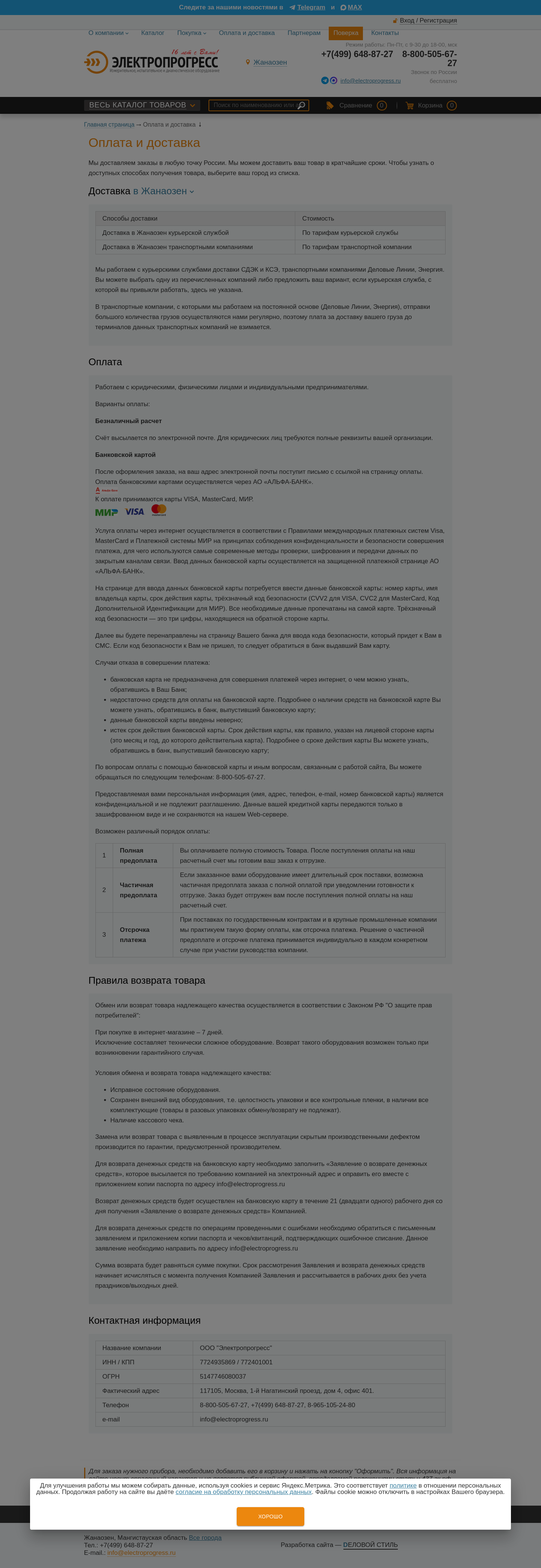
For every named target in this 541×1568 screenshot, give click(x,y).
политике (403, 1485)
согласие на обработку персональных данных (244, 1491)
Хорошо (270, 1517)
